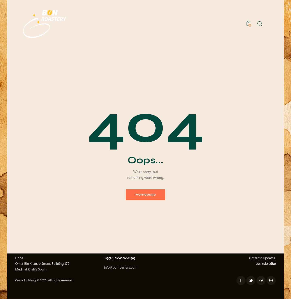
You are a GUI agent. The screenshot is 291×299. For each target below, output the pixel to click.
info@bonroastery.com (120, 268)
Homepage (145, 195)
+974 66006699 (121, 258)
